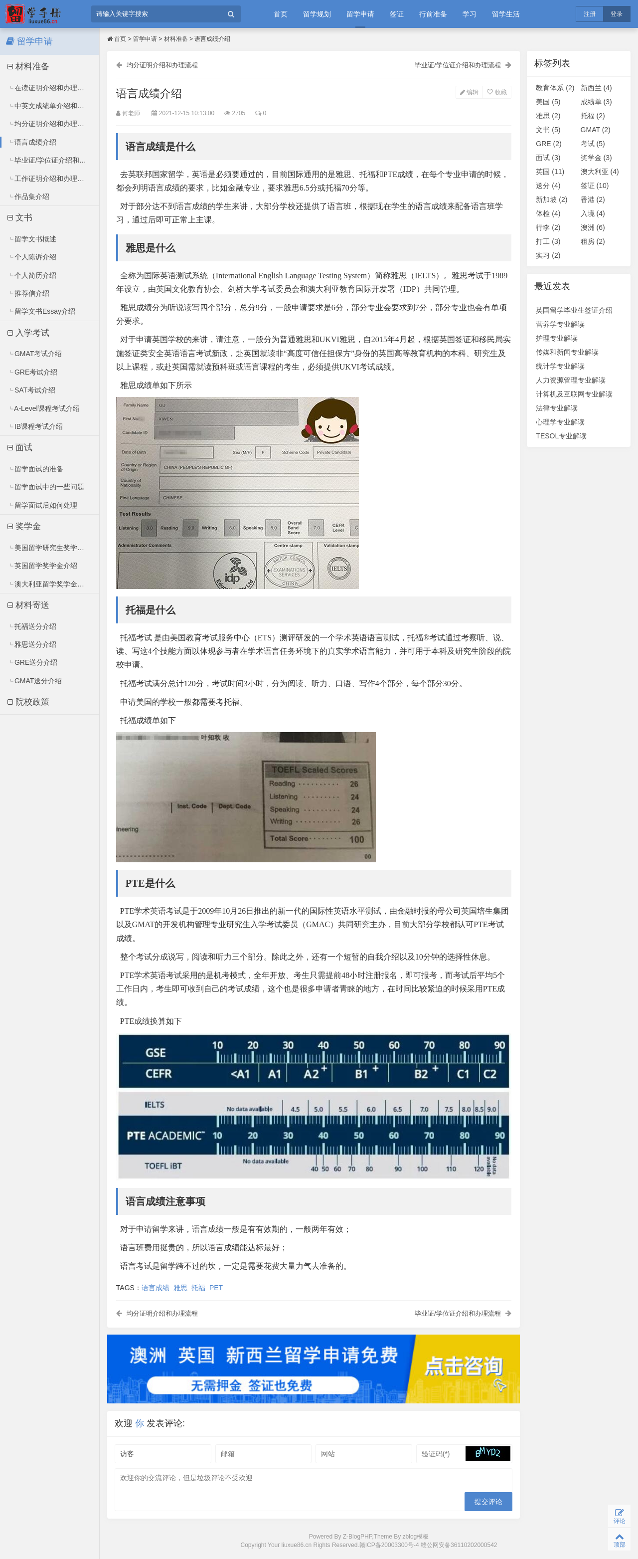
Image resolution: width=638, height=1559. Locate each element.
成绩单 (596, 102)
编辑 (468, 92)
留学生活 (506, 14)
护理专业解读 (557, 338)
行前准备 (433, 14)
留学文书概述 (32, 239)
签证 (397, 14)
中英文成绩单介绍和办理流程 (54, 106)
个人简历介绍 (32, 275)
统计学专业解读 (560, 366)
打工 (548, 241)
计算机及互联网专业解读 (574, 394)
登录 (617, 13)
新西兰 (596, 88)
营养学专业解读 (560, 324)
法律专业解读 (557, 408)
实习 (548, 255)
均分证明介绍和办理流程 (49, 124)
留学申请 (360, 14)
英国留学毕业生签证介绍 (574, 310)
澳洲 (593, 227)
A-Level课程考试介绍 (44, 408)
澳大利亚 (600, 172)
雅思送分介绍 (32, 644)
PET (217, 1288)
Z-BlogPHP (357, 1538)
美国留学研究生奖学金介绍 (53, 548)
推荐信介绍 (28, 293)
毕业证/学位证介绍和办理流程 (54, 160)
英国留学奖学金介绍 (42, 566)
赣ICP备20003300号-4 (390, 1547)
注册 (590, 13)
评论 (619, 1515)
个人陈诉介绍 (32, 257)
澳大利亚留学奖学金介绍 (49, 584)
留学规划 (317, 14)
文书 (19, 217)
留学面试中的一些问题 (46, 487)
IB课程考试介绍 (35, 426)
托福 (199, 1288)
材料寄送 (28, 605)
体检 (548, 213)
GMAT (596, 130)
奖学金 (24, 526)
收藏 (495, 92)
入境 (593, 213)
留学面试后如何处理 (42, 505)
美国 (548, 102)
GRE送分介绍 (32, 662)
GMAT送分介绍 (35, 681)
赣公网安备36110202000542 (459, 1547)
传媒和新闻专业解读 (567, 352)
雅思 (181, 1288)
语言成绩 (156, 1288)
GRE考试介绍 (32, 372)
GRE (548, 144)
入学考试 (28, 333)
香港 (593, 199)
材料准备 (28, 66)
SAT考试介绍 (31, 390)
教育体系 (555, 88)
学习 (470, 14)
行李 (548, 227)
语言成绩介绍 (32, 142)
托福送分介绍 (32, 626)
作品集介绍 (28, 196)
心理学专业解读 (560, 422)
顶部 (619, 1539)
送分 (548, 186)
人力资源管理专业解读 (571, 380)
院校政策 (28, 702)
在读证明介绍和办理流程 (49, 88)
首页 (281, 14)
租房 (593, 241)
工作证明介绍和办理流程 (49, 179)
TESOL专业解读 (561, 436)
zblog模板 (416, 1538)
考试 (593, 144)
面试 (19, 447)
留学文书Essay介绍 (41, 311)
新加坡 (551, 199)
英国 (550, 172)
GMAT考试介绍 (35, 354)
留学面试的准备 (35, 469)
